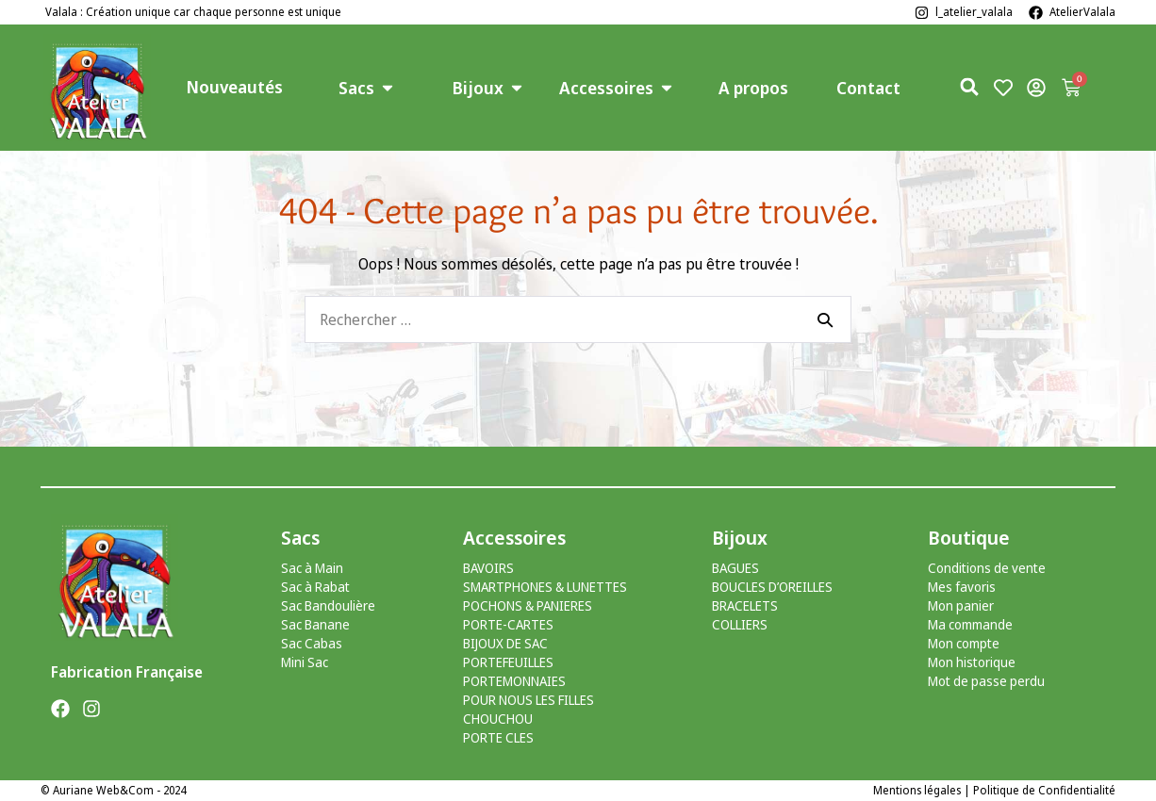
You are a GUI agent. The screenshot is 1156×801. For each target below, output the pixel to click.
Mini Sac (304, 662)
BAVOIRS (488, 568)
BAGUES (735, 568)
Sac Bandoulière (328, 605)
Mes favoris (962, 587)
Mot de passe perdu (986, 681)
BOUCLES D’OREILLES (772, 587)
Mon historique (972, 662)
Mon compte (963, 643)
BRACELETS (745, 605)
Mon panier (961, 605)
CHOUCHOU (498, 718)
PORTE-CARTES (508, 624)
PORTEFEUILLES (508, 662)
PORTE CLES (498, 737)
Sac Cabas (311, 643)
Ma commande (970, 624)
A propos (753, 87)
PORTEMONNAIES (514, 681)
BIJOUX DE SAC (505, 643)
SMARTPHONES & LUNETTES (545, 587)
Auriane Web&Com (103, 790)
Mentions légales (917, 790)
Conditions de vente (987, 568)
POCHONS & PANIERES (527, 605)
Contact (868, 87)
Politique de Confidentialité (1044, 790)
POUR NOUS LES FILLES (528, 700)
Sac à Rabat (315, 587)
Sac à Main (312, 568)
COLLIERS (740, 624)
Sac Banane (315, 624)
